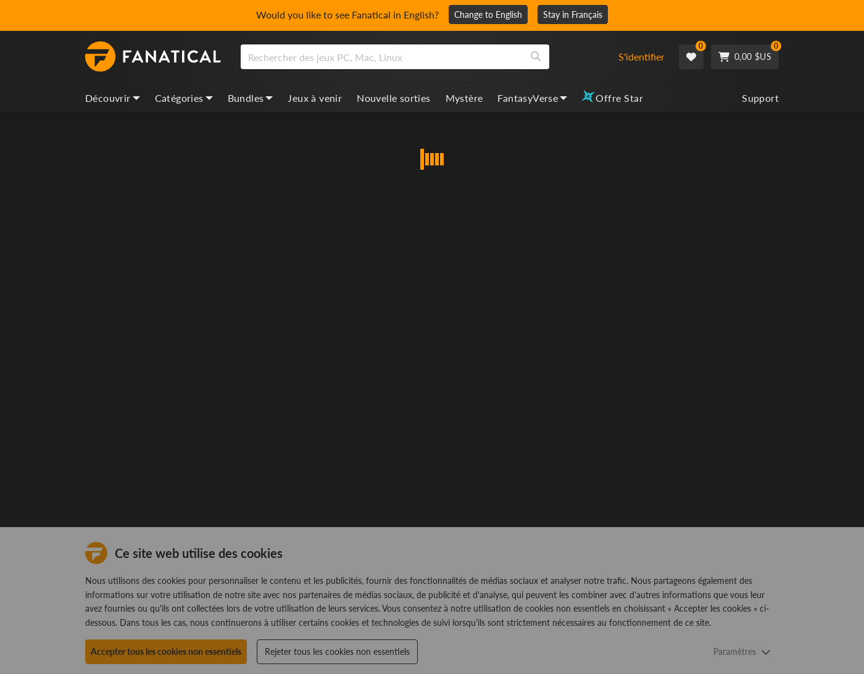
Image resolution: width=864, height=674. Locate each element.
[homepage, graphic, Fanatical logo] (153, 56)
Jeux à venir (315, 98)
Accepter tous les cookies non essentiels (166, 651)
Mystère (464, 98)
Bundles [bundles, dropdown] (250, 98)
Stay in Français (572, 14)
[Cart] (745, 56)
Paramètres (742, 651)
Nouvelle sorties (393, 98)
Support (760, 98)
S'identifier (641, 56)
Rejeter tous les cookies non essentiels (337, 651)
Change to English (488, 14)
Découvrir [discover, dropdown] (112, 98)
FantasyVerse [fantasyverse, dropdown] (532, 98)
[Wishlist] (691, 56)
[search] (382, 56)
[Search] (535, 56)
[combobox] (422, 56)
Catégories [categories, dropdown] (184, 98)
